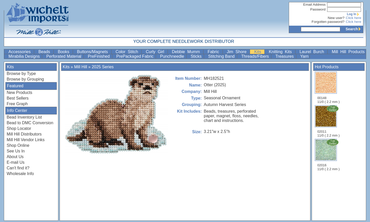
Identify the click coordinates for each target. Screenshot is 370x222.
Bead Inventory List (24, 117)
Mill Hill (80, 67)
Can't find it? (18, 168)
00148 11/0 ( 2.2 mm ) (328, 88)
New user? (336, 18)
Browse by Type (21, 73)
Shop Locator (19, 128)
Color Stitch (128, 52)
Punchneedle (172, 56)
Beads (45, 52)
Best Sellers (18, 98)
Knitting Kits (281, 52)
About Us (15, 157)
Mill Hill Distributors (24, 134)
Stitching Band (222, 56)
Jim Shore (238, 52)
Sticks (197, 56)
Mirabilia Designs (24, 56)
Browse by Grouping (25, 79)
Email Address (314, 4)
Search (354, 29)
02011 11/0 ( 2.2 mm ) (328, 121)
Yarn (304, 56)
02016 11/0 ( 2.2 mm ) (328, 155)
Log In (354, 14)
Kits (258, 52)
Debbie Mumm (187, 52)
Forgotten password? (328, 22)
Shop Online (18, 145)
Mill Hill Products (348, 52)
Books (65, 52)
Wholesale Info (20, 173)
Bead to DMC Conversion (30, 123)
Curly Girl (156, 52)
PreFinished (99, 56)
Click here (353, 18)
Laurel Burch (313, 52)
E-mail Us (15, 162)
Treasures (285, 56)
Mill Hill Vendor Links (26, 140)
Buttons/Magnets (93, 52)
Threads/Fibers (255, 56)
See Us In (16, 151)
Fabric (214, 52)
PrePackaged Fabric (135, 56)
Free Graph (17, 104)
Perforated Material (64, 56)
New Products (19, 92)
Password (318, 9)
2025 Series (103, 67)
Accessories (20, 52)
